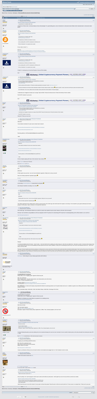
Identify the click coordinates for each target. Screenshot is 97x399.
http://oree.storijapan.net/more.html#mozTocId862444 (35, 283)
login (13, 6)
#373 (93, 253)
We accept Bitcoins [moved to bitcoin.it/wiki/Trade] (29, 12)
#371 (93, 208)
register (16, 6)
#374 (93, 272)
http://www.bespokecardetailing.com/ (25, 299)
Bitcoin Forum (4, 12)
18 (20, 16)
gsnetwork (5, 207)
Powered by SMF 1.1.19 (42, 396)
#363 (93, 54)
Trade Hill (21, 161)
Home (5, 10)
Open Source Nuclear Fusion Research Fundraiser (30, 118)
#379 (93, 353)
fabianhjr (4, 30)
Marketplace (15, 12)
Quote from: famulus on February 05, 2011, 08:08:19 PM (28, 221)
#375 (93, 292)
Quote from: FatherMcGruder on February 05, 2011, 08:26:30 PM (28, 220)
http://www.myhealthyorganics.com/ (27, 308)
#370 (93, 190)
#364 (93, 77)
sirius (4, 352)
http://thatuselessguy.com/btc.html (24, 37)
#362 (93, 31)
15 (17, 16)
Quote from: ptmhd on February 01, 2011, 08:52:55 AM (26, 22)
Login (14, 10)
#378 (93, 338)
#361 (93, 20)
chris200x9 (5, 180)
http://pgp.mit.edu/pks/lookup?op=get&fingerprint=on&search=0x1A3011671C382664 (31, 51)
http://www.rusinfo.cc (53, 85)
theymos (31, 367)
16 (18, 16)
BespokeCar (5, 292)
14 (16, 16)
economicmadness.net (27, 183)
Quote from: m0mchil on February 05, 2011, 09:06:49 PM (27, 192)
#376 (93, 302)
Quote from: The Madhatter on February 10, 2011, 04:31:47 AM (28, 322)
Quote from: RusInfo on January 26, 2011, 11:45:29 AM (27, 79)
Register (17, 10)
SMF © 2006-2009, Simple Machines (53, 396)
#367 (93, 139)
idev (3, 253)
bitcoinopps (20, 255)
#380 (93, 370)
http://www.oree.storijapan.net (31, 282)
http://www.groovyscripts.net (23, 215)
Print (93, 16)
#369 (93, 180)
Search (11, 10)
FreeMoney (5, 319)
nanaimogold (5, 53)
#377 (93, 320)
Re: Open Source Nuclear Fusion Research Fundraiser (31, 139)
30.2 (15, 8)
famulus (4, 118)
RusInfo (4, 102)
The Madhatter (6, 302)
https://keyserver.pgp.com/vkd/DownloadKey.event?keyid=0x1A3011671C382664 (30, 50)
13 (15, 16)
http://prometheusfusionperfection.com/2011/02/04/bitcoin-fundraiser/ (31, 127)
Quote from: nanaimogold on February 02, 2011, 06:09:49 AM (28, 105)
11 (12, 16)
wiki (32, 355)
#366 (93, 119)
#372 (93, 218)
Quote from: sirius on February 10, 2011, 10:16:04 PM (26, 372)
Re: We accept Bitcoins (25, 19)
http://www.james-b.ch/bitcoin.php (24, 347)
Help (8, 10)
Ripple (28, 163)
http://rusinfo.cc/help (22, 110)
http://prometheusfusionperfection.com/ (25, 129)
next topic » (92, 14)
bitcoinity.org (23, 163)
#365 (93, 103)
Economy (10, 12)
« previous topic (87, 14)
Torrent (17, 8)
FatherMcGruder (6, 139)
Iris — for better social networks (22, 366)
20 (23, 16)
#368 (93, 166)
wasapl (4, 271)
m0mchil (4, 165)
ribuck (4, 19)
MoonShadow (5, 217)
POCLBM (19, 178)
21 (24, 16)
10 (11, 16)
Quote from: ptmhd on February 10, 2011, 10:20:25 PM (26, 378)
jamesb (4, 338)
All (26, 16)
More (21, 10)
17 (19, 16)
